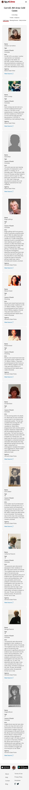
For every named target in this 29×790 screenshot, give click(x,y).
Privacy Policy (18, 777)
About (7, 774)
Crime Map (14, 15)
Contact (7, 781)
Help (6, 777)
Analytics (16, 17)
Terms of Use (18, 773)
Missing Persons (14, 20)
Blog (6, 784)
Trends (11, 17)
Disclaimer (18, 780)
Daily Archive (22, 20)
